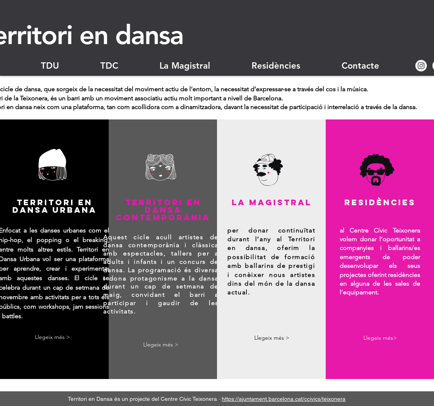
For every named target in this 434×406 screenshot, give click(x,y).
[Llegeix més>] (380, 338)
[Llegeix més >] (52, 337)
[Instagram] (421, 65)
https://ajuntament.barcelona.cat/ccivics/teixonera (284, 398)
